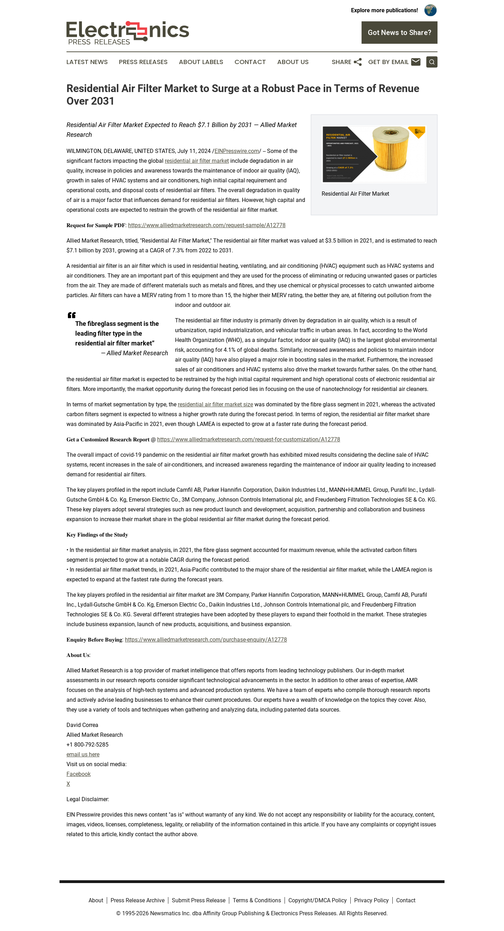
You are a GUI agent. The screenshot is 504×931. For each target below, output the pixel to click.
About (96, 900)
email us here (82, 754)
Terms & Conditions (257, 900)
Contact (250, 62)
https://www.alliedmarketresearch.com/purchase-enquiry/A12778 (206, 639)
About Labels (201, 62)
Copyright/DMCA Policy (317, 900)
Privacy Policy (371, 900)
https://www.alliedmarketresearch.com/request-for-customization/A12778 (248, 439)
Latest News (87, 62)
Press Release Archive (137, 900)
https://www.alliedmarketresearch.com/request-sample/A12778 (207, 225)
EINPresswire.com (237, 151)
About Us (293, 62)
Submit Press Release (198, 900)
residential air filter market (197, 161)
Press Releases (143, 62)
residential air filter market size (215, 404)
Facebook (78, 774)
